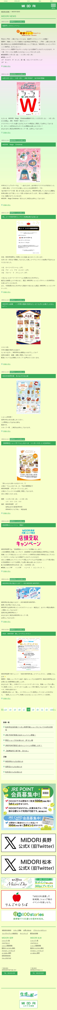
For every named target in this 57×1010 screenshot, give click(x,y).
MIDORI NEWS (6, 930)
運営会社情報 (34, 933)
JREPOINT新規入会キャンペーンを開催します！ (23, 745)
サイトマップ (24, 933)
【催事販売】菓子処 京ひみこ (17, 751)
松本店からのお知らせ (13, 772)
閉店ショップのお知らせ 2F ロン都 (19, 740)
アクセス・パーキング (8, 950)
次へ (54, 710)
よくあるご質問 (6, 953)
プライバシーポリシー (40, 930)
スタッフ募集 (17, 930)
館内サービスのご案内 (8, 948)
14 (10, 710)
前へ (3, 710)
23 (51, 710)
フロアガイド (6, 943)
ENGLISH (17, 1)
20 (38, 710)
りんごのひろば (6, 958)
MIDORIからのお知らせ (14, 761)
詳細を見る (6, 66)
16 (19, 710)
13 (6, 710)
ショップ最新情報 (7, 945)
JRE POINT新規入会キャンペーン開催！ (20, 735)
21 (42, 710)
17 (24, 710)
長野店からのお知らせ (13, 767)
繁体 (40, 1)
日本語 (5, 1)
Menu (53, 8)
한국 (28, 1)
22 (47, 710)
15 (15, 710)
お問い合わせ (27, 930)
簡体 (51, 1)
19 (33, 710)
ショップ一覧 (6, 940)
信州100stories (6, 955)
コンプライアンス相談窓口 (10, 933)
